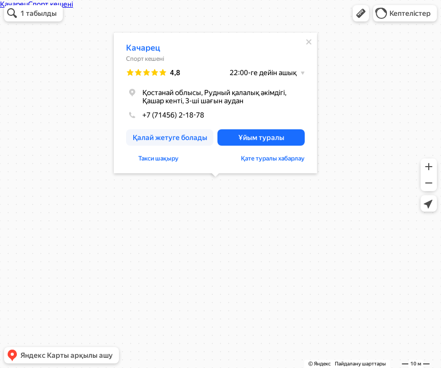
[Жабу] (309, 42)
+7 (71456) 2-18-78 (165, 115)
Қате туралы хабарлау (273, 158)
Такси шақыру (158, 158)
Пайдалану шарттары (360, 363)
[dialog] (215, 103)
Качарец (143, 48)
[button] (361, 13)
